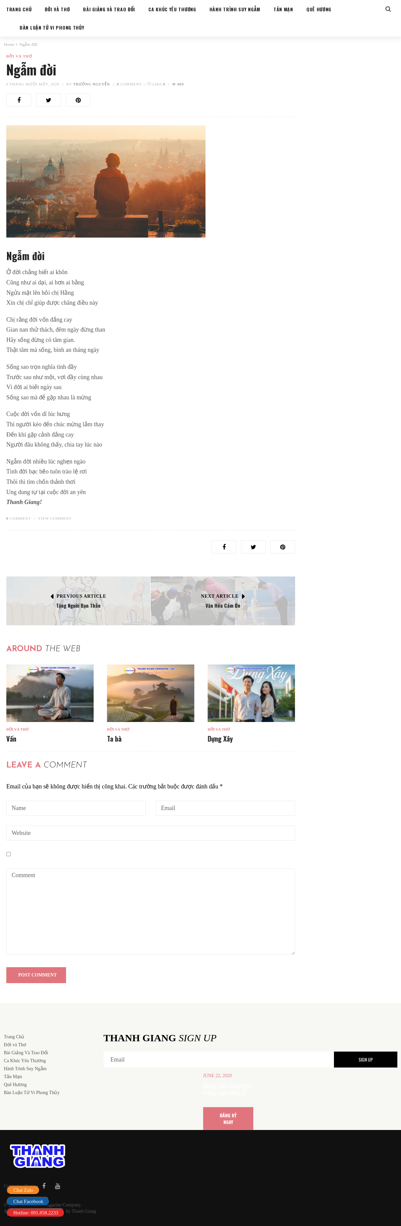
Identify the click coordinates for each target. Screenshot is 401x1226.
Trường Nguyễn (91, 84)
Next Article (220, 596)
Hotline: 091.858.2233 (35, 1212)
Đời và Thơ (19, 56)
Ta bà (114, 739)
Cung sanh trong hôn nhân (341, 402)
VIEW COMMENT (54, 518)
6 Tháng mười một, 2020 (32, 84)
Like (156, 84)
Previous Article (82, 596)
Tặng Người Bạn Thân (78, 605)
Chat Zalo (23, 1190)
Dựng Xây (220, 739)
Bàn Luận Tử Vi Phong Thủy (333, 393)
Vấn (11, 739)
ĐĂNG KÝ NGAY (228, 1118)
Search (379, 71)
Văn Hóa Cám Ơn (222, 605)
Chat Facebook (28, 1201)
